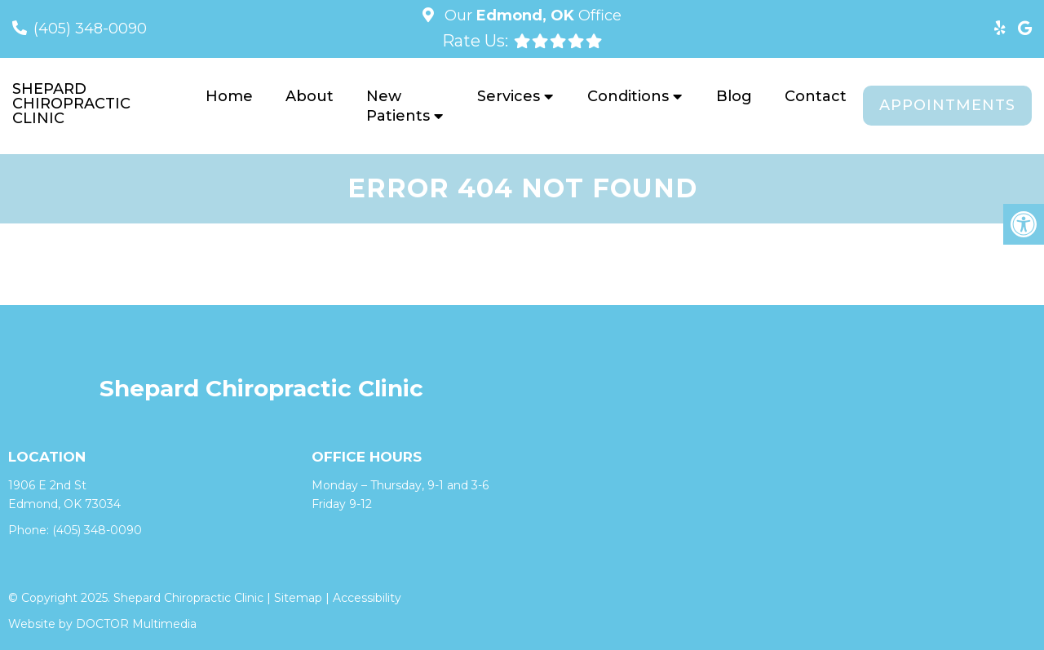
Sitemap (298, 597)
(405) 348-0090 (90, 29)
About (309, 96)
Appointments (947, 105)
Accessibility (367, 597)
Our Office (531, 15)
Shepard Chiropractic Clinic (71, 104)
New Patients (398, 106)
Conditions (628, 96)
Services (508, 96)
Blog (734, 96)
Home (229, 96)
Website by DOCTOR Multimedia (102, 624)
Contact (816, 96)
